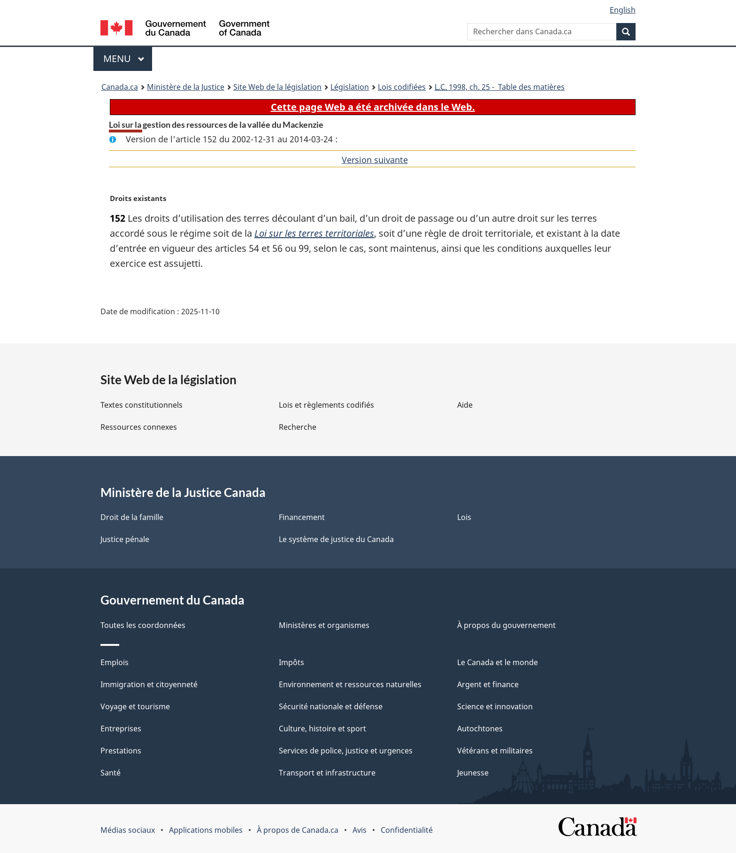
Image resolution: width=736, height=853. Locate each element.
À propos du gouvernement (506, 625)
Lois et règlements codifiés (326, 405)
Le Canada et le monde (497, 662)
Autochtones (480, 728)
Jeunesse (473, 773)
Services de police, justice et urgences (346, 750)
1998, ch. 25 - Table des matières (500, 87)
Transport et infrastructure (327, 773)
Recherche (297, 427)
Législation (349, 87)
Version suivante (375, 159)
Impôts (291, 662)
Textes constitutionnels (141, 405)
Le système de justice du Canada (336, 539)
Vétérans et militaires (495, 750)
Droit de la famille (131, 517)
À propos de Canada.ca (297, 830)
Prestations (120, 750)
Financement (302, 517)
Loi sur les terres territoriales (314, 233)
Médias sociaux (127, 830)
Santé (110, 773)
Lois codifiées (402, 87)
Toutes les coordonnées (142, 625)
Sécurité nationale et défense (331, 706)
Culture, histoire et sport (322, 728)
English (623, 10)
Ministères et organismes (324, 625)
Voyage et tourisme (135, 706)
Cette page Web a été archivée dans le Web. (373, 107)
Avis (360, 830)
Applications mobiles (206, 830)
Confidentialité (407, 830)
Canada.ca (119, 87)
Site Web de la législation (277, 87)
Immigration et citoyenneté (149, 684)
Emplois (114, 662)
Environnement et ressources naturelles (350, 684)
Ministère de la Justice (185, 87)
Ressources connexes (138, 427)
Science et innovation (495, 706)
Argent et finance (488, 684)
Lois (464, 517)
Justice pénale (124, 539)
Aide (465, 405)
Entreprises (120, 728)
